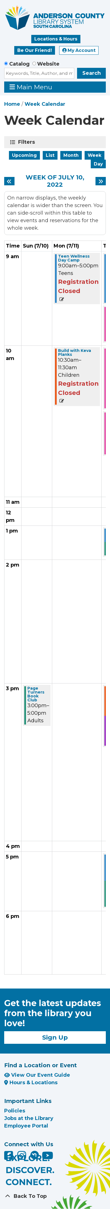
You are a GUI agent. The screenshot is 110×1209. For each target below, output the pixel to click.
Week (94, 155)
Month (71, 155)
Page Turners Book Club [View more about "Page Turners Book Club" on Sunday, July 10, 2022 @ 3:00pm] (35, 694)
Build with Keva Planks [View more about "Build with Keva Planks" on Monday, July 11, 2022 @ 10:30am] (74, 352)
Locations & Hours (55, 39)
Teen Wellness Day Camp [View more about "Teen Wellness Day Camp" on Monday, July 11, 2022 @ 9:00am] (74, 258)
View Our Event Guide (37, 1075)
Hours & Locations (31, 1083)
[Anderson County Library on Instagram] (22, 1158)
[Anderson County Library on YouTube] (47, 1158)
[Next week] (100, 181)
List (50, 155)
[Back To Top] (55, 1196)
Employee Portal (26, 1126)
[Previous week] (9, 181)
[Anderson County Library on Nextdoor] (34, 1154)
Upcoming (24, 155)
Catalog (19, 64)
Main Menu (30, 87)
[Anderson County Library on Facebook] (9, 1158)
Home (12, 104)
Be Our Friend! (34, 50)
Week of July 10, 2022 (55, 181)
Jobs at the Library (28, 1118)
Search (91, 73)
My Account (79, 50)
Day (98, 164)
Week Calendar (45, 104)
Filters (27, 142)
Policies (14, 1111)
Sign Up (55, 1037)
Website (48, 64)
